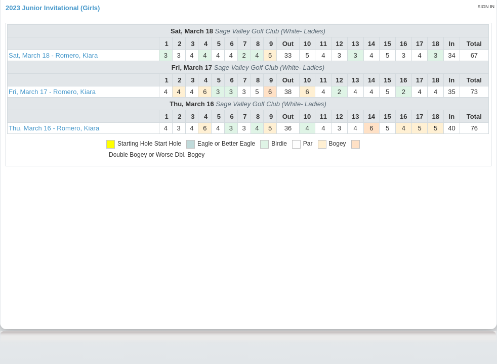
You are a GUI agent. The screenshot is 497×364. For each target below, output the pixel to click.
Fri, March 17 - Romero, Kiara (52, 92)
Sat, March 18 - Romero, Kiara (53, 55)
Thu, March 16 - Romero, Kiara (54, 128)
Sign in (485, 6)
